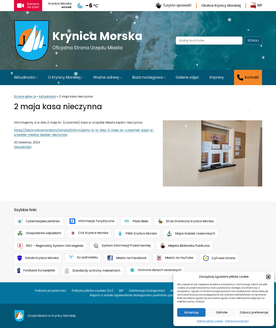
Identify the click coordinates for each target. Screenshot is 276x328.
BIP (256, 5)
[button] (268, 277)
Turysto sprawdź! (173, 5)
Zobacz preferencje (254, 312)
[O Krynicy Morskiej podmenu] (82, 77)
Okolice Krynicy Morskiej (221, 5)
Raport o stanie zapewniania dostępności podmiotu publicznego (138, 295)
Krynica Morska (97, 36)
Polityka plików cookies (210, 321)
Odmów (222, 312)
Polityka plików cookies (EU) (93, 290)
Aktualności (47, 96)
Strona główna (25, 96)
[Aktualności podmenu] (37, 77)
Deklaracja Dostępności (147, 290)
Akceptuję (191, 312)
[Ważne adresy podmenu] (121, 77)
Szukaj (253, 40)
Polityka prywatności (237, 321)
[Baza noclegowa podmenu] (164, 77)
